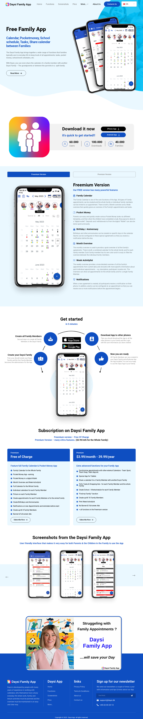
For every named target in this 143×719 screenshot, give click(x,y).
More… (85, 4)
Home (39, 4)
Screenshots (63, 4)
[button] (38, 174)
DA (125, 4)
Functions (50, 4)
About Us (96, 4)
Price (75, 4)
